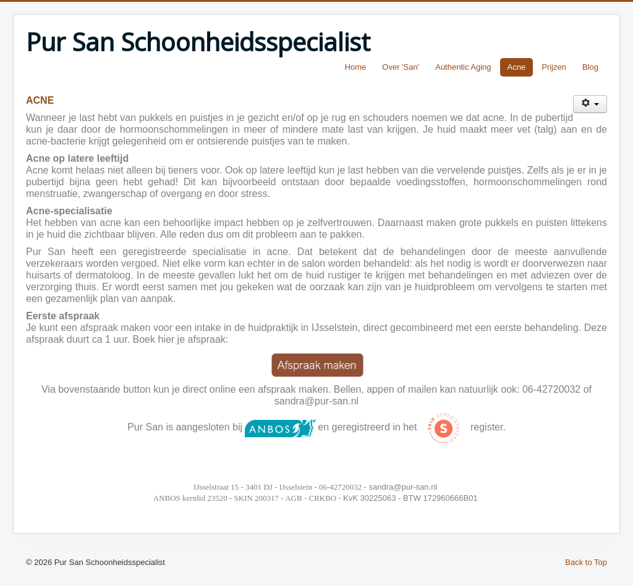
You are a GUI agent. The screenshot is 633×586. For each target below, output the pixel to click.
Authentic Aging (463, 67)
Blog (590, 67)
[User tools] (590, 104)
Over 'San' (400, 67)
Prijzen (554, 67)
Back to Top (586, 562)
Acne (517, 67)
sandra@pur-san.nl (316, 401)
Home (356, 67)
